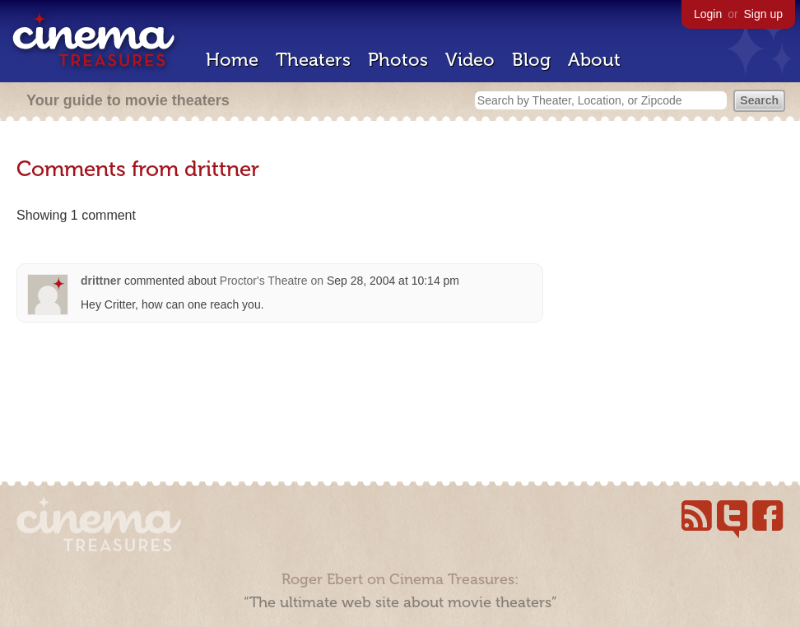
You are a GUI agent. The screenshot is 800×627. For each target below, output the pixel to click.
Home (232, 60)
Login (708, 14)
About (594, 60)
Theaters (313, 60)
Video (470, 60)
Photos (398, 60)
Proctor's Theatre (264, 280)
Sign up (763, 14)
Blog (531, 60)
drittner (101, 280)
